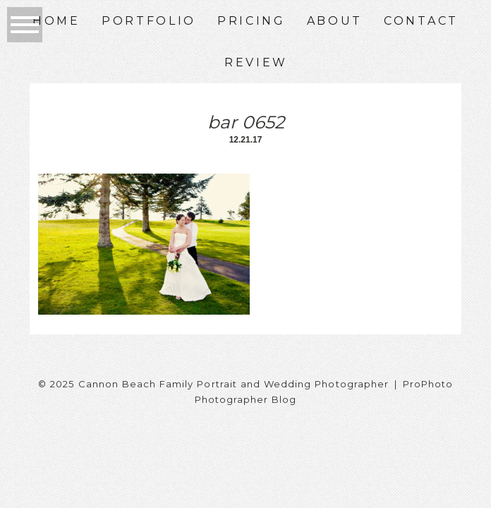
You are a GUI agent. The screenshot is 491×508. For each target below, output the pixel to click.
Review (256, 62)
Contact (421, 21)
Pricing (251, 21)
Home (56, 21)
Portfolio (149, 21)
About (335, 21)
